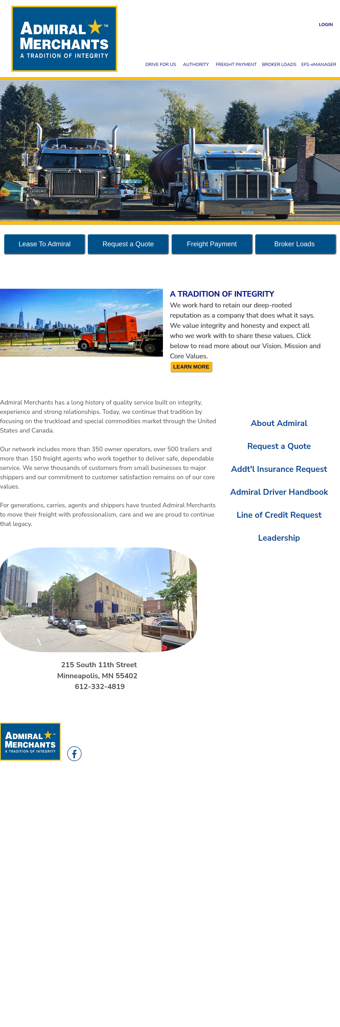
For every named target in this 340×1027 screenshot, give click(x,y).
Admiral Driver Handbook (279, 492)
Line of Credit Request (279, 515)
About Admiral (279, 423)
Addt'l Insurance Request (279, 469)
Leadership (279, 538)
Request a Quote (279, 446)
